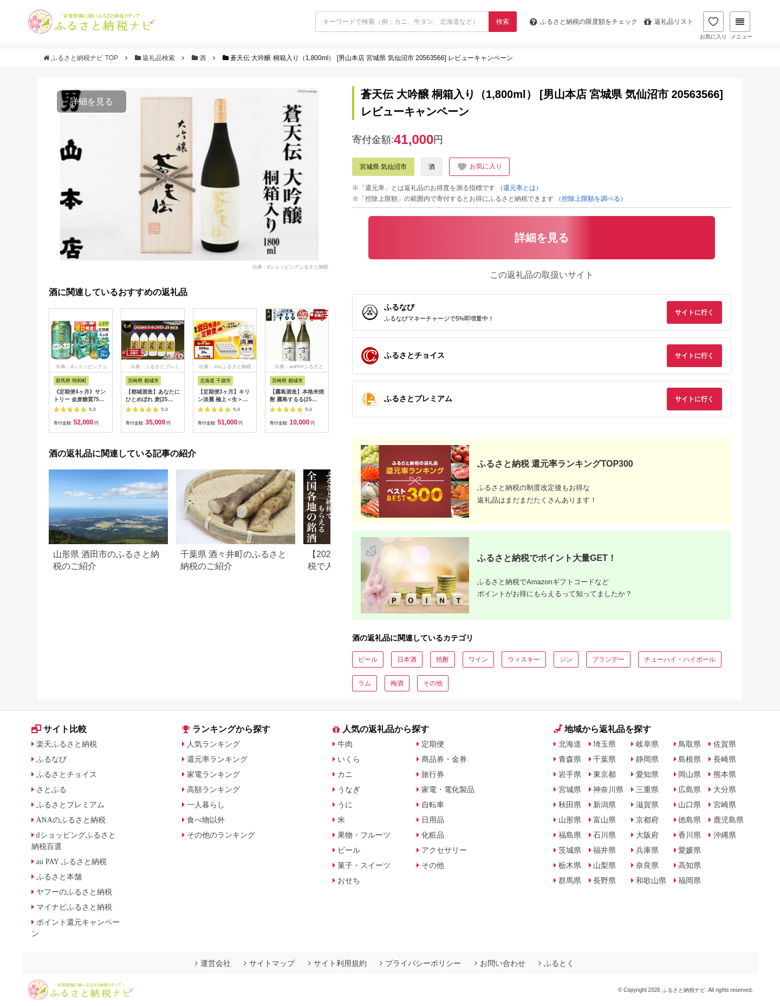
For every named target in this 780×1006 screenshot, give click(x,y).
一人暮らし (206, 804)
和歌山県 (651, 880)
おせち (348, 880)
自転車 (432, 804)
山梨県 (604, 865)
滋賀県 (647, 804)
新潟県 (604, 804)
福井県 (604, 850)
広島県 (689, 789)
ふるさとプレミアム (70, 804)
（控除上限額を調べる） (591, 198)
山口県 (689, 804)
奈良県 (647, 865)
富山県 (604, 820)
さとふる (51, 789)
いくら (348, 759)
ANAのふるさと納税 (71, 820)
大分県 (724, 789)
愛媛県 (689, 850)
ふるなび (51, 759)
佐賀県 (724, 744)
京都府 (647, 820)
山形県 (569, 820)
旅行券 (432, 774)
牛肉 (345, 744)
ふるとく (556, 963)
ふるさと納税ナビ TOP (81, 58)
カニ (345, 774)
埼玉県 (604, 744)
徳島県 (689, 820)
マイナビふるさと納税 (74, 907)
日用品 (432, 820)
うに (345, 804)
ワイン (478, 659)
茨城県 (569, 850)
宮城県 (569, 789)
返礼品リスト (668, 21)
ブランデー (608, 659)
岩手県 (569, 774)
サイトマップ (269, 963)
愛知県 (647, 774)
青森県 (569, 759)
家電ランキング (213, 774)
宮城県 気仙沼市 (383, 167)
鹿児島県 (728, 820)
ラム (364, 683)
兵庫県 (647, 850)
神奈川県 (608, 789)
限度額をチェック (584, 21)
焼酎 (442, 659)
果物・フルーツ (364, 835)
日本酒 (407, 659)
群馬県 (569, 880)
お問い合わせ (499, 963)
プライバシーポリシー (420, 963)
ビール (368, 659)
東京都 (604, 774)
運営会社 (213, 963)
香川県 (689, 835)
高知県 (689, 865)
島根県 (689, 759)
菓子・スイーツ (364, 865)
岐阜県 (647, 744)
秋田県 (569, 804)
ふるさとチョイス (66, 774)
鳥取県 (689, 744)
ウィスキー (524, 659)
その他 (433, 683)
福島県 (569, 835)
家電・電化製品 (447, 789)
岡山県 (689, 774)
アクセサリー (444, 850)
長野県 (604, 880)
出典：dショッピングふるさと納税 (290, 266)
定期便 (432, 744)
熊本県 (724, 774)
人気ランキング (213, 744)
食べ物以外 (206, 820)
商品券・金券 (444, 759)
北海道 (569, 744)
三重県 (647, 789)
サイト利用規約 (337, 963)
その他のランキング (221, 835)
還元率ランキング (217, 759)
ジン (566, 659)
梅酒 (397, 683)
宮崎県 (724, 804)
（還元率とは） (519, 188)
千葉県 (604, 759)
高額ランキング (213, 789)
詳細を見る (91, 101)
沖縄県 (724, 835)
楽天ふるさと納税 (66, 744)
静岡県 (647, 759)
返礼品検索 (156, 58)
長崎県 (724, 759)
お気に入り (713, 25)
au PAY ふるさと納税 (71, 861)
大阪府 (647, 835)
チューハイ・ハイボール (680, 659)
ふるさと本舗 (59, 876)
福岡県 (689, 880)
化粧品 (432, 835)
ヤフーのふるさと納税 (74, 892)
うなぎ (348, 789)
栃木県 (569, 865)
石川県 (604, 835)
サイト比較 (59, 729)
